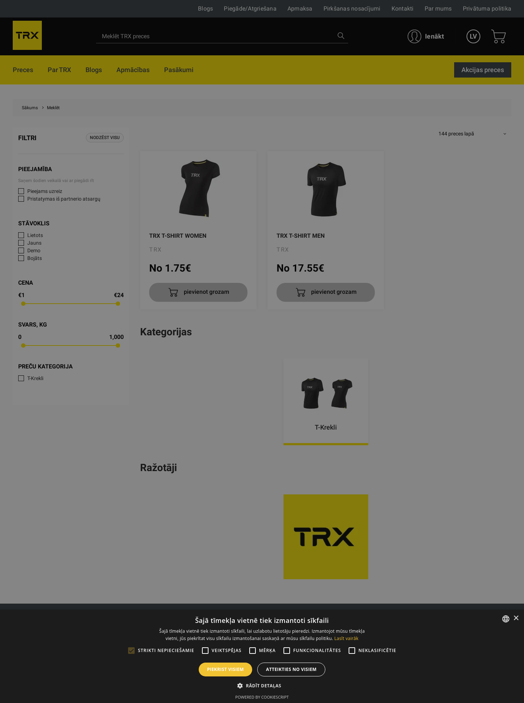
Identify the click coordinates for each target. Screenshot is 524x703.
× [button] (516, 618)
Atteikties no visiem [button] (291, 669)
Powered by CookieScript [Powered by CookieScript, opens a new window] (262, 697)
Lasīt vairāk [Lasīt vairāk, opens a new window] (346, 638)
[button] (262, 685)
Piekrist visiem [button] (225, 669)
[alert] (262, 351)
